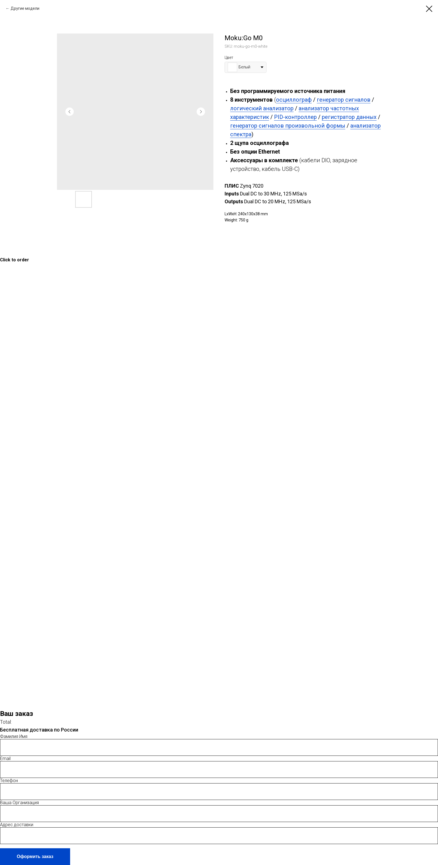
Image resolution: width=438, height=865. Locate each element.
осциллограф (294, 99)
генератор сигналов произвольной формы (287, 125)
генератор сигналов (343, 99)
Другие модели (25, 8)
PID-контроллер (295, 117)
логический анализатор (262, 108)
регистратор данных (349, 117)
